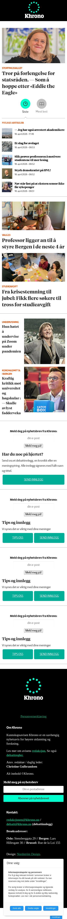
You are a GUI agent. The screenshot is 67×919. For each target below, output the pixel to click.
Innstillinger (56, 917)
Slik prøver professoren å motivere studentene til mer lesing (38, 158)
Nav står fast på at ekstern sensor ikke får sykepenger (39, 185)
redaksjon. (39, 751)
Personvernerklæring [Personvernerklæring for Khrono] (33, 716)
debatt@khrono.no (18, 824)
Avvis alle (17, 908)
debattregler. (14, 755)
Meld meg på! (33, 445)
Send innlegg (33, 479)
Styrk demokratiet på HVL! (33, 170)
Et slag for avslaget (27, 143)
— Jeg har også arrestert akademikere (40, 130)
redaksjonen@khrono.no (22, 820)
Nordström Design (28, 854)
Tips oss (17, 537)
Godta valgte (33, 908)
